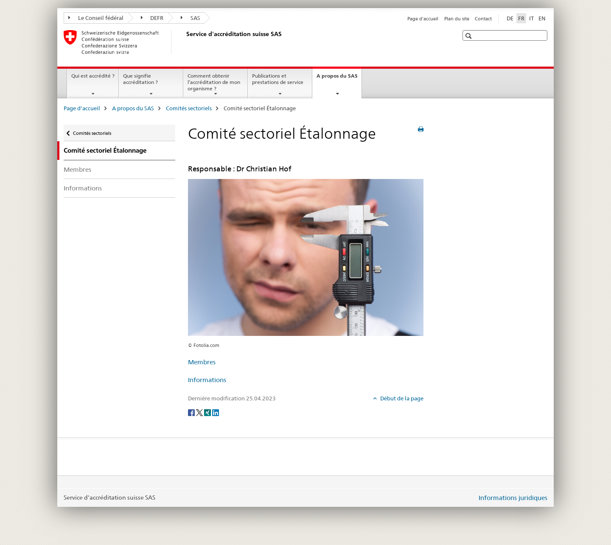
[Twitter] (200, 412)
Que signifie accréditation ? (140, 79)
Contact (483, 19)
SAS (190, 18)
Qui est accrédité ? (93, 76)
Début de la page (401, 398)
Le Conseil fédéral (95, 18)
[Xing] (208, 412)
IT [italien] (531, 18)
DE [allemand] (510, 18)
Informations (83, 188)
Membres (77, 169)
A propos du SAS (339, 78)
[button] (469, 36)
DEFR (152, 18)
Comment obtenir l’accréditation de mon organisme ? (214, 82)
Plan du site (456, 19)
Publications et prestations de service (277, 79)
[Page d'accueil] (185, 42)
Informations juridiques (513, 498)
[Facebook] (192, 412)
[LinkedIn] (215, 412)
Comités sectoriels (189, 108)
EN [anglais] (542, 18)
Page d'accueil (422, 19)
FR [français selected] (521, 18)
